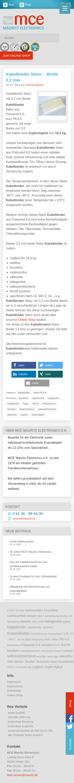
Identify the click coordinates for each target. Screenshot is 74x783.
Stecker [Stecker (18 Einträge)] (30, 661)
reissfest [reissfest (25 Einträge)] (47, 645)
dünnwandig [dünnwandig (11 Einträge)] (52, 616)
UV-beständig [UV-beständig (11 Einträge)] (24, 667)
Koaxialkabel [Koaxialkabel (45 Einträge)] (18, 633)
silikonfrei (12, 414)
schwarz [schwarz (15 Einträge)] (68, 650)
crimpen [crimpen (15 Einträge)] (31, 615)
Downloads (14, 690)
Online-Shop (14, 695)
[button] (23, 365)
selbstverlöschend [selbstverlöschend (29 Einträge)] (21, 656)
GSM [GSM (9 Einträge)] (41, 621)
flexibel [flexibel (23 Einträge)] (26, 621)
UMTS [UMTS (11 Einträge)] (11, 667)
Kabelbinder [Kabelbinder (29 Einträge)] (16, 627)
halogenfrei (53, 398)
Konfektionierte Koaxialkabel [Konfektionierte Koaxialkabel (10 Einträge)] (46, 633)
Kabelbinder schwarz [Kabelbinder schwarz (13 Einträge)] (40, 627)
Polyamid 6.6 (49, 403)
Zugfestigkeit (38, 414)
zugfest (24, 414)
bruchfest (23, 398)
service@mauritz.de (23, 518)
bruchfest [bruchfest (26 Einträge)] (51, 610)
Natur (25, 403)
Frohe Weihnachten (22, 541)
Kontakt (70, 744)
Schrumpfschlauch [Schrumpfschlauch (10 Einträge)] (51, 650)
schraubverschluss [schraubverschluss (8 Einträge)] (30, 651)
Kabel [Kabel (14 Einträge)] (66, 621)
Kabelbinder (24, 392)
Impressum (14, 681)
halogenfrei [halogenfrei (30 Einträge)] (53, 621)
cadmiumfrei (38, 398)
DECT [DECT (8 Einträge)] (41, 616)
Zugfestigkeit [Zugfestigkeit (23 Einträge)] (53, 667)
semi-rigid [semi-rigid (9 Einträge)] (52, 656)
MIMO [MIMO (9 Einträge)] (47, 639)
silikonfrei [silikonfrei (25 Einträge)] (66, 656)
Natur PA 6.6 (40, 392)
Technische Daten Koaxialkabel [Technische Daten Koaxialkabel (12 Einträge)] (55, 661)
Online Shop (27, 319)
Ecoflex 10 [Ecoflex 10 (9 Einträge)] (66, 616)
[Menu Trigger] (64, 8)
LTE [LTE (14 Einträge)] (66, 633)
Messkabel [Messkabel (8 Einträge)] (37, 639)
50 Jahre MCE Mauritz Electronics (31, 551)
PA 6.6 (36, 403)
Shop (25, 4)
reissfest (11, 409)
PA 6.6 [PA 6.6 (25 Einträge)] (64, 639)
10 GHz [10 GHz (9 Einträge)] (20, 610)
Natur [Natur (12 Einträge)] (55, 639)
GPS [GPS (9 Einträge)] (34, 621)
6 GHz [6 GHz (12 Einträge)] (11, 610)
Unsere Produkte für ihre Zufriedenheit (33, 576)
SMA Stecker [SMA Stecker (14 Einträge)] (15, 661)
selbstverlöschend (47, 409)
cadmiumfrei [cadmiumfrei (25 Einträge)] (16, 616)
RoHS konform (27, 409)
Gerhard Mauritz (34, 84)
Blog (8, 4)
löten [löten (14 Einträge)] (28, 639)
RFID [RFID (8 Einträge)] (57, 645)
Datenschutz (14, 686)
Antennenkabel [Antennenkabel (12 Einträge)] (34, 610)
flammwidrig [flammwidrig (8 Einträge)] (13, 621)
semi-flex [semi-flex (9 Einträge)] (41, 656)
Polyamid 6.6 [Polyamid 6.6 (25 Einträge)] (30, 645)
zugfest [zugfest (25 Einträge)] (37, 667)
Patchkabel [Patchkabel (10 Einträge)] (13, 645)
